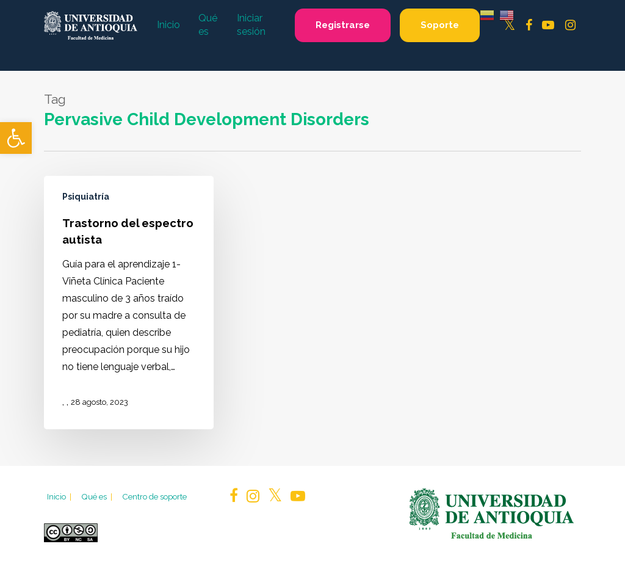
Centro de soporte (154, 496)
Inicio (60, 496)
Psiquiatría (85, 196)
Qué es (97, 496)
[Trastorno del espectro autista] (129, 302)
